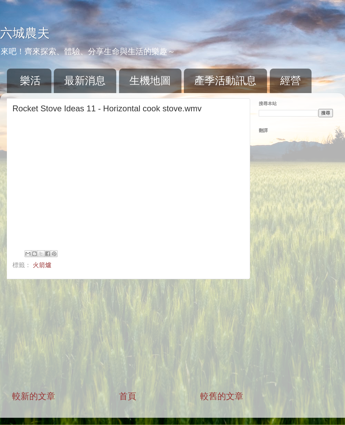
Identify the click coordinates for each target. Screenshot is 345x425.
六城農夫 (25, 33)
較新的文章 (33, 396)
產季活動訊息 (225, 80)
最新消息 (85, 80)
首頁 (127, 396)
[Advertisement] (127, 335)
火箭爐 (42, 265)
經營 (290, 80)
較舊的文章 (221, 396)
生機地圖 (150, 80)
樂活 (30, 80)
